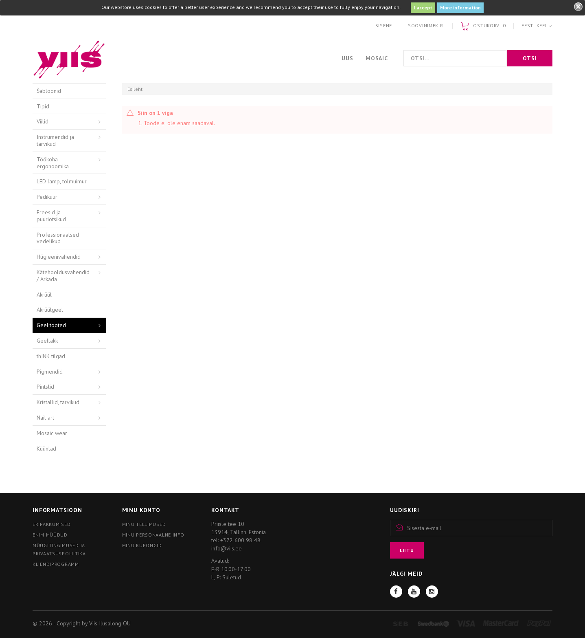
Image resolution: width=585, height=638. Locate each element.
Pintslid (45, 386)
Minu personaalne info (153, 535)
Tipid (43, 106)
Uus (347, 58)
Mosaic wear (52, 433)
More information (460, 7)
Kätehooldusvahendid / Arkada (63, 275)
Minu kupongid (142, 545)
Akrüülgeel (50, 309)
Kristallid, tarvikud (58, 402)
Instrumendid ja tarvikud (55, 140)
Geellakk (47, 340)
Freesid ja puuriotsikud (51, 216)
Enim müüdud (50, 535)
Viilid (42, 121)
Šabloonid (49, 91)
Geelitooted (51, 325)
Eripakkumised (51, 524)
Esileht (134, 89)
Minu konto (141, 510)
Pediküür (47, 196)
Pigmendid (50, 371)
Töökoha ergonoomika (53, 163)
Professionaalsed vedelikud (58, 238)
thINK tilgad (51, 356)
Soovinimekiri (426, 25)
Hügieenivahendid (59, 256)
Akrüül (44, 294)
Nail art (45, 417)
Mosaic (377, 58)
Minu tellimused (144, 524)
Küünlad (46, 448)
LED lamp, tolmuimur (62, 181)
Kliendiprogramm (56, 564)
